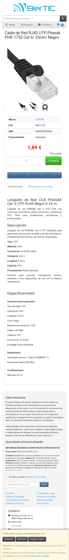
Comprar (53, 160)
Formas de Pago (45, 500)
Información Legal (46, 493)
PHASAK (39, 119)
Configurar (8, 539)
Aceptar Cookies (37, 539)
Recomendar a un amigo (40, 186)
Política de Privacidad (14, 470)
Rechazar (21, 539)
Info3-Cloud (43, 503)
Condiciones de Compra (17, 500)
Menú (10, 24)
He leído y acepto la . (28, 477)
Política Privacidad (15, 496)
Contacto (45, 24)
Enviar (44, 484)
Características (15, 186)
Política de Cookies (40, 556)
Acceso (26, 24)
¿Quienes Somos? (15, 503)
